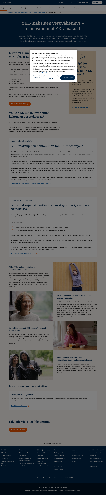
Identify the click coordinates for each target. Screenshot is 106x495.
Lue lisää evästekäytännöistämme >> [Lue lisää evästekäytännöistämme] (42, 72)
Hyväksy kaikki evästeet (67, 77)
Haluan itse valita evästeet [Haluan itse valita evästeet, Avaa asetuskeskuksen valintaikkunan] (51, 77)
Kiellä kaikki (37, 77)
